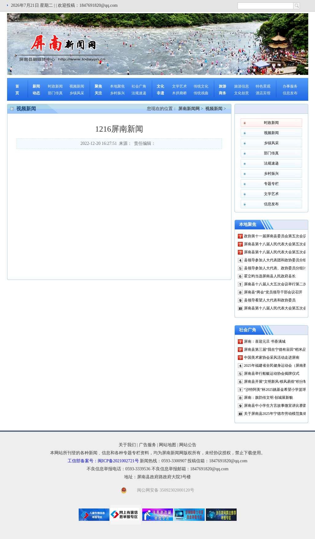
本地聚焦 (117, 86)
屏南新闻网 (189, 108)
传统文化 (201, 86)
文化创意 (241, 93)
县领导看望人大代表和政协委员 (270, 300)
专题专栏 (271, 184)
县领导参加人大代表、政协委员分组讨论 (277, 268)
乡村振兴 (117, 93)
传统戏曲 (201, 93)
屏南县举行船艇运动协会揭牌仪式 (271, 373)
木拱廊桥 (179, 93)
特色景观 (263, 86)
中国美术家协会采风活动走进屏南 (271, 357)
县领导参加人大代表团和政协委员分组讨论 (279, 260)
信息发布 (290, 93)
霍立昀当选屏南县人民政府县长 (270, 276)
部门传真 (55, 93)
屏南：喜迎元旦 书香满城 (264, 341)
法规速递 (139, 93)
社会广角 (139, 86)
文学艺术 (179, 86)
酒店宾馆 (263, 93)
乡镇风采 (76, 93)
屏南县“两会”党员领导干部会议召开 (273, 292)
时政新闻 (55, 86)
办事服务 (290, 86)
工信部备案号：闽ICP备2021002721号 (103, 461)
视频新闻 (76, 86)
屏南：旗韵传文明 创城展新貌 (268, 397)
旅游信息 (241, 86)
